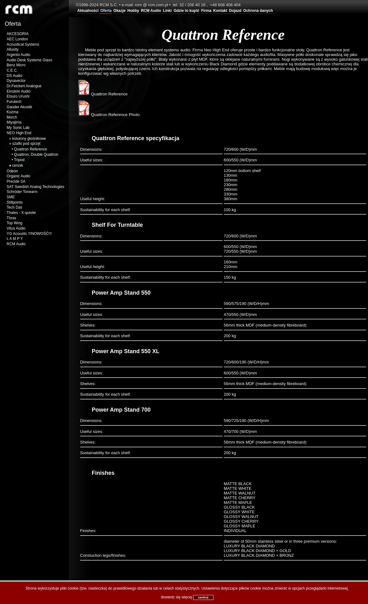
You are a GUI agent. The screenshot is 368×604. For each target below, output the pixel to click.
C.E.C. (12, 70)
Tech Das (14, 207)
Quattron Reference (30, 149)
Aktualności (88, 10)
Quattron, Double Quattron (36, 154)
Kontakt (220, 10)
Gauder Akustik (19, 107)
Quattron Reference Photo (109, 114)
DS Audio (14, 76)
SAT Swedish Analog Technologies (35, 187)
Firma (206, 10)
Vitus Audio (16, 228)
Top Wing (14, 223)
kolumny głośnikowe (29, 138)
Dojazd (235, 10)
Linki (167, 10)
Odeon (12, 171)
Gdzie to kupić (186, 10)
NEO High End (19, 133)
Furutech (14, 101)
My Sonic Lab (18, 127)
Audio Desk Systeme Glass (29, 60)
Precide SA (16, 181)
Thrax (11, 218)
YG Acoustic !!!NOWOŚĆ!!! (29, 233)
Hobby (133, 10)
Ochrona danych (258, 10)
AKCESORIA (17, 34)
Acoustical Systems (23, 44)
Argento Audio (18, 55)
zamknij (203, 597)
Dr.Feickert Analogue (24, 86)
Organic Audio (18, 176)
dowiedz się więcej (176, 597)
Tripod (19, 160)
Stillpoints (15, 202)
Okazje (119, 10)
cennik (17, 165)
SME (11, 197)
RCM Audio (151, 10)
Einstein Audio (18, 91)
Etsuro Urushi (18, 96)
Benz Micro (16, 65)
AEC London (17, 39)
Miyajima (14, 122)
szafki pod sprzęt (26, 143)
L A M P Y (15, 238)
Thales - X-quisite (21, 213)
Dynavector (16, 81)
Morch (12, 117)
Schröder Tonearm (22, 192)
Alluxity (12, 49)
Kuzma (12, 112)
